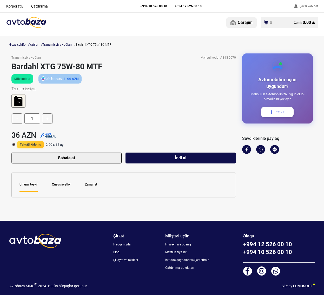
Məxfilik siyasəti (176, 252)
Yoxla (277, 111)
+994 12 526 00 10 (188, 6)
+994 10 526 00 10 (153, 6)
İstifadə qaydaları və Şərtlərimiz (187, 260)
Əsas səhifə (17, 44)
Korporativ (14, 6)
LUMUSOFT (304, 285)
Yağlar (33, 44)
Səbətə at (66, 157)
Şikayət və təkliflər (125, 260)
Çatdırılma (39, 6)
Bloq (116, 252)
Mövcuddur (22, 79)
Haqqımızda (122, 244)
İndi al (180, 157)
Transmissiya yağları (57, 44)
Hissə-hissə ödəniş (178, 244)
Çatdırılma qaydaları (179, 268)
